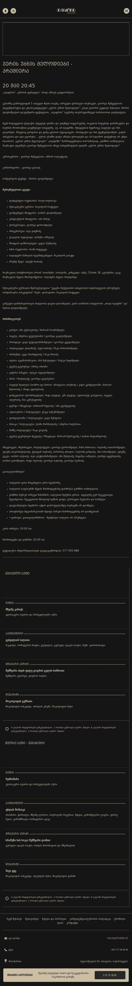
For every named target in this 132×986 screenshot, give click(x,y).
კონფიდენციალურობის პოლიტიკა (90, 919)
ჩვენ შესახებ (14, 919)
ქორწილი (119, 919)
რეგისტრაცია (5, 11)
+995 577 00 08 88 (119, 950)
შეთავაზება (32, 919)
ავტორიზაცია (13, 11)
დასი (60, 923)
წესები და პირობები (54, 919)
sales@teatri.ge (117, 938)
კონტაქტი (72, 923)
